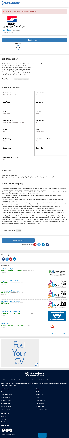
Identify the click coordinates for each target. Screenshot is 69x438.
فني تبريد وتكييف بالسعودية (10, 301)
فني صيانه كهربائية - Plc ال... (11, 311)
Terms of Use (40, 406)
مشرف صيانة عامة (7, 269)
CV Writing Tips (6, 406)
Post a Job (39, 391)
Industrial (18, 230)
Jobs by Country (6, 397)
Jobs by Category (6, 394)
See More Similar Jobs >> (60, 334)
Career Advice (5, 409)
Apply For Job (18, 240)
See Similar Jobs (34, 40)
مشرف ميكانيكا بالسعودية (10, 281)
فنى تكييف (5, 323)
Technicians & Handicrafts (21, 79)
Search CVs (39, 394)
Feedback (4, 422)
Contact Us (4, 419)
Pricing (38, 397)
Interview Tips (5, 403)
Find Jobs (4, 391)
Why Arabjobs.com (41, 409)
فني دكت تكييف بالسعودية (10, 291)
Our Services (40, 403)
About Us (4, 416)
